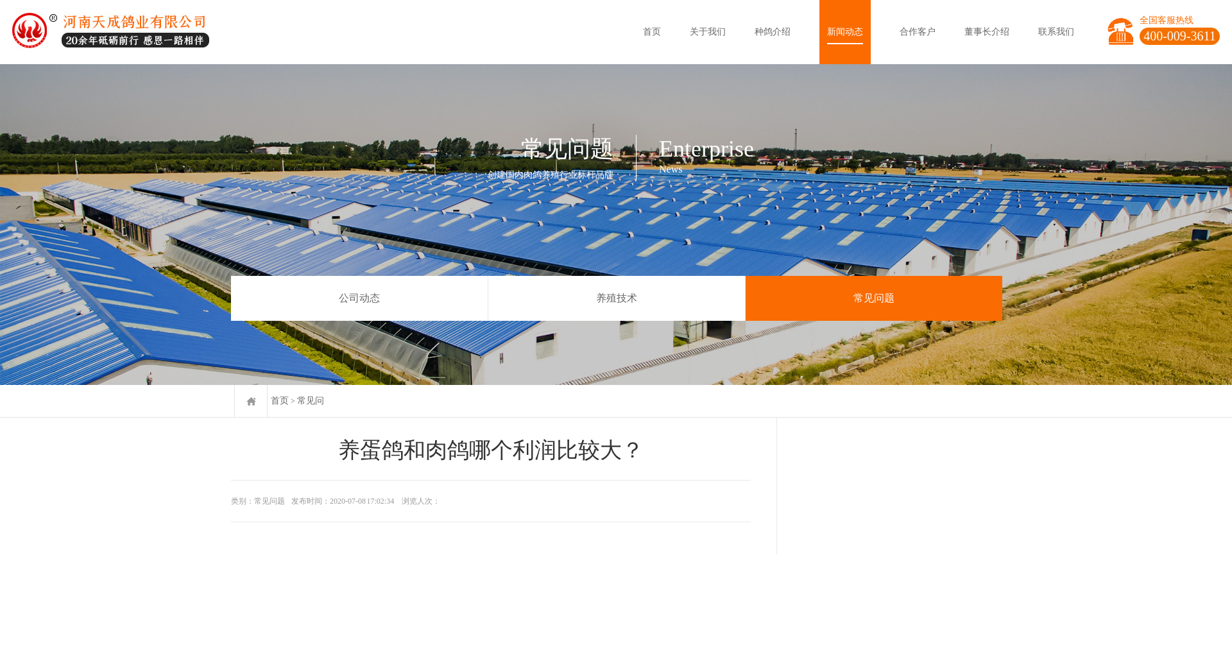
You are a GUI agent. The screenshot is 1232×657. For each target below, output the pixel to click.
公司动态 (359, 298)
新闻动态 (845, 32)
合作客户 (918, 32)
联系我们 (1056, 32)
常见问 (310, 400)
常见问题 (873, 298)
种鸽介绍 (773, 32)
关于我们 (708, 32)
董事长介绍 (986, 32)
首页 (652, 32)
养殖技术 (616, 298)
